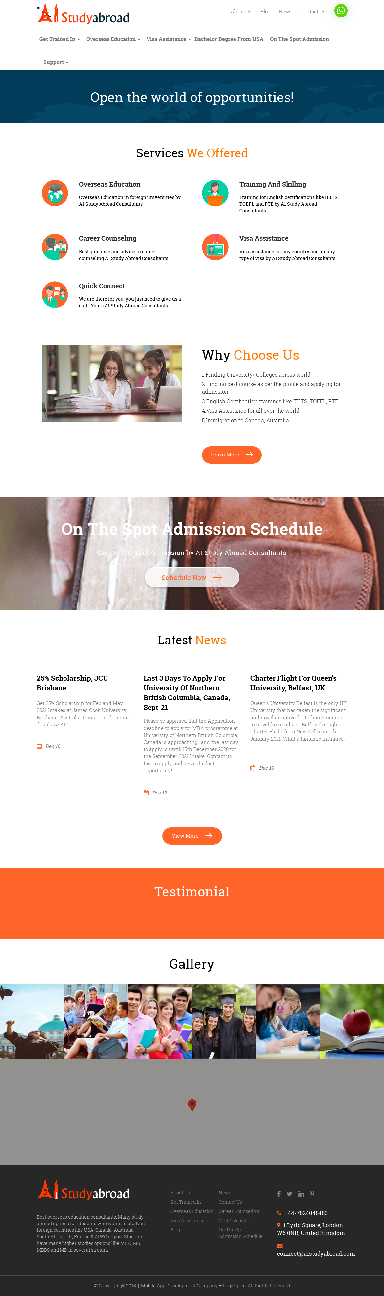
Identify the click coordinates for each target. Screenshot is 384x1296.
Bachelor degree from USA (229, 39)
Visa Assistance (169, 39)
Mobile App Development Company (180, 1286)
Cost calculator (235, 1221)
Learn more (231, 454)
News (283, 11)
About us (238, 11)
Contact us (312, 11)
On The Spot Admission (299, 39)
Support (55, 62)
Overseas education (113, 39)
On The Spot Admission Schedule (241, 1233)
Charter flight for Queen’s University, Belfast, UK (293, 683)
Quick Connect (102, 285)
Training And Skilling (272, 184)
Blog (263, 11)
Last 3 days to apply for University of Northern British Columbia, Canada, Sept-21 (187, 693)
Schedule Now (192, 577)
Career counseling (239, 1212)
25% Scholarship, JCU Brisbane (72, 683)
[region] (192, 1112)
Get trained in (59, 39)
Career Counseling (107, 238)
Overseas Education (110, 184)
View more (192, 836)
